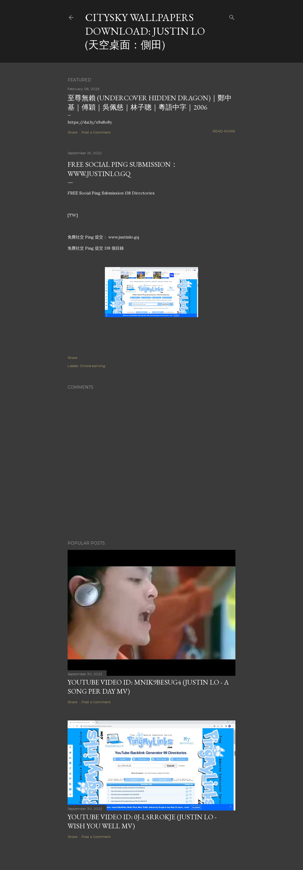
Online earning (92, 366)
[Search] (231, 16)
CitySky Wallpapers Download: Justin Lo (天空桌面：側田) (145, 31)
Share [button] (72, 132)
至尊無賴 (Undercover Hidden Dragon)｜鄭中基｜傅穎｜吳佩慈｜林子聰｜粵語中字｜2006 (150, 102)
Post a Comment (96, 132)
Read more (224, 131)
